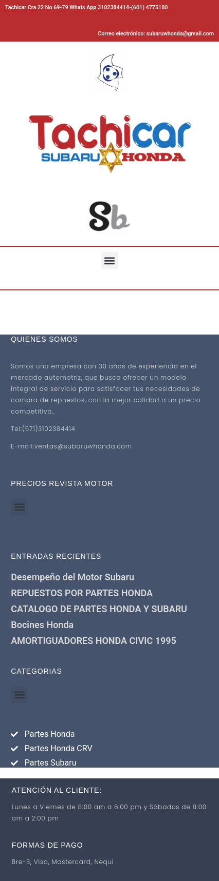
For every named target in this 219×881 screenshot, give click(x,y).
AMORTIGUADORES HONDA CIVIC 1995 (93, 640)
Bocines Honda (42, 624)
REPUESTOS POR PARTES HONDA (82, 593)
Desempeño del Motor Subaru (72, 577)
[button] (109, 260)
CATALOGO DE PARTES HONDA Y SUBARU (99, 608)
